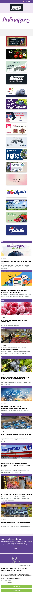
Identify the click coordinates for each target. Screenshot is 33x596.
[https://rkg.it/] (16, 92)
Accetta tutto (16, 586)
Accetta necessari (16, 590)
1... (5, 530)
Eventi (3, 241)
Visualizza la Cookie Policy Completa (8, 580)
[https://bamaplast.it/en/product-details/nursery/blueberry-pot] (16, 180)
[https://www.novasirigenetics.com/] (16, 55)
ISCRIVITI (16, 548)
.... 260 (27, 530)
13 (18, 530)
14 (20, 530)
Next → (30, 530)
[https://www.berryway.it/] (16, 105)
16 (24, 530)
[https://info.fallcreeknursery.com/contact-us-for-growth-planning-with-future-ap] (16, 168)
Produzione (9, 271)
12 (16, 530)
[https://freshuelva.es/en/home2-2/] (16, 218)
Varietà (3, 357)
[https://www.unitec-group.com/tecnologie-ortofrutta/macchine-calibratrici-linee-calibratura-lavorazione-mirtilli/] (16, 80)
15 (22, 530)
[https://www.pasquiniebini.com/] (16, 67)
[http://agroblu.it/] (16, 143)
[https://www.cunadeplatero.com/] (16, 42)
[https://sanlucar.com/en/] (16, 206)
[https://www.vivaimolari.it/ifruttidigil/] (16, 118)
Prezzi (3, 328)
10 (12, 530)
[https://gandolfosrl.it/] (16, 193)
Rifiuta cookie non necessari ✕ (25, 565)
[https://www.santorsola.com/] (16, 231)
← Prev (2, 530)
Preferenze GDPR (16, 593)
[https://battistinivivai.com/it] (16, 155)
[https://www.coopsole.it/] (16, 130)
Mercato (3, 271)
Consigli (3, 300)
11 (14, 530)
